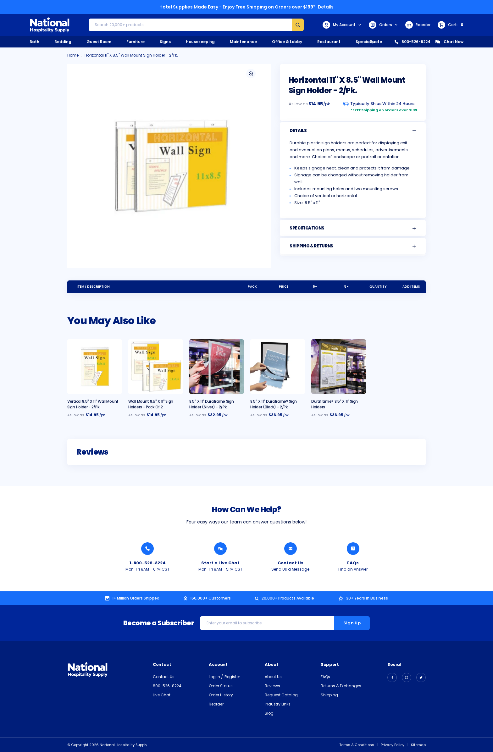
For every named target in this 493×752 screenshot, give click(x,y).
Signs (165, 41)
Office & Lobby (287, 41)
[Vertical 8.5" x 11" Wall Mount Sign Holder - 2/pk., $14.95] (94, 366)
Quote (375, 41)
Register (232, 676)
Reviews (272, 685)
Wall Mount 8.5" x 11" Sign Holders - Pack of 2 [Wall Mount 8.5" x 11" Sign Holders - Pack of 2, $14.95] (150, 404)
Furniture (135, 41)
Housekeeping (200, 41)
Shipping (329, 695)
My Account (342, 25)
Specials (364, 41)
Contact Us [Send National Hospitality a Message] (290, 563)
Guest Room (98, 41)
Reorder (417, 25)
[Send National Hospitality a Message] (290, 548)
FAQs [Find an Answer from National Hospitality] (353, 563)
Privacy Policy (392, 744)
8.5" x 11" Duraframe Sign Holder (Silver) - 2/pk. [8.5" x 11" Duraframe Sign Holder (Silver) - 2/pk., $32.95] (211, 404)
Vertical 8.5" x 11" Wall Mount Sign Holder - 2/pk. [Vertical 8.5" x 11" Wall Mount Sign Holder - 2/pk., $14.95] (93, 404)
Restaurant (329, 41)
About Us (273, 676)
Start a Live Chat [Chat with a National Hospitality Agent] (220, 563)
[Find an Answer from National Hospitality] (353, 548)
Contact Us (163, 676)
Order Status (221, 685)
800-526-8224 (412, 41)
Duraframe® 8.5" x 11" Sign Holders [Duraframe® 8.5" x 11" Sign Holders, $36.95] (334, 404)
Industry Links (278, 704)
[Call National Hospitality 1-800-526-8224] (147, 548)
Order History (221, 695)
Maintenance (243, 41)
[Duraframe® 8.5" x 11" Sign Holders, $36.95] (338, 366)
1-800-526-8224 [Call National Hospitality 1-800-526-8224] (148, 563)
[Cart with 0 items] (450, 25)
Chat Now (449, 41)
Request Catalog (281, 695)
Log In (215, 676)
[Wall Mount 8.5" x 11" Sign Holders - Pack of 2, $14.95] (155, 366)
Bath (34, 41)
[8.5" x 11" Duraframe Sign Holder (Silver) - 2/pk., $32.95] (216, 366)
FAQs (325, 676)
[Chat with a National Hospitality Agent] (220, 548)
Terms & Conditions (356, 744)
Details (326, 7)
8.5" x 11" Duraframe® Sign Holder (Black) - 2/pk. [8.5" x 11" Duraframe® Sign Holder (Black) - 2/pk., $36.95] (273, 404)
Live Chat (161, 695)
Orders (383, 25)
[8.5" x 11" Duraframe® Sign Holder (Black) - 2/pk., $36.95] (277, 366)
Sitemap (418, 744)
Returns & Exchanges (341, 685)
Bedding (62, 41)
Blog (269, 713)
